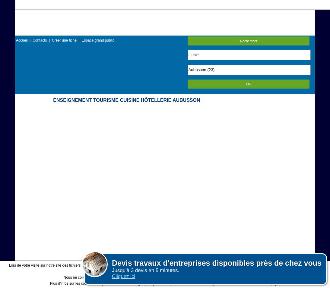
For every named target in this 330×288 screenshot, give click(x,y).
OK (248, 84)
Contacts (40, 40)
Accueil (22, 40)
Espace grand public (97, 40)
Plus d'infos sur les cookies (72, 283)
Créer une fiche (64, 40)
